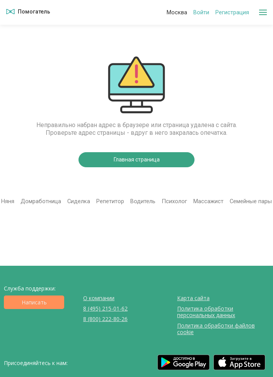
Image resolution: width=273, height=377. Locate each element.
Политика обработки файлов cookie (216, 328)
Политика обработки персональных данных (206, 311)
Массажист (208, 201)
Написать (34, 302)
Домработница (40, 201)
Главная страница (137, 159)
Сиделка (78, 201)
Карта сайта (193, 298)
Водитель (142, 201)
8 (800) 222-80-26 (105, 319)
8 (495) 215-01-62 (105, 308)
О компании (98, 298)
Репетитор (110, 201)
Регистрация (232, 12)
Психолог (174, 201)
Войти (201, 12)
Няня (7, 201)
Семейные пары (251, 201)
